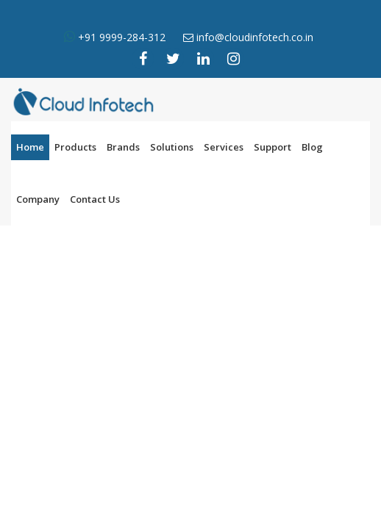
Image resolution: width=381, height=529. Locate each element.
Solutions (171, 147)
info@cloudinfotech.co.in (254, 37)
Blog (312, 147)
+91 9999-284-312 (120, 37)
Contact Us (95, 199)
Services (223, 147)
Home (30, 147)
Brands (123, 147)
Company (38, 199)
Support (272, 147)
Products (75, 147)
